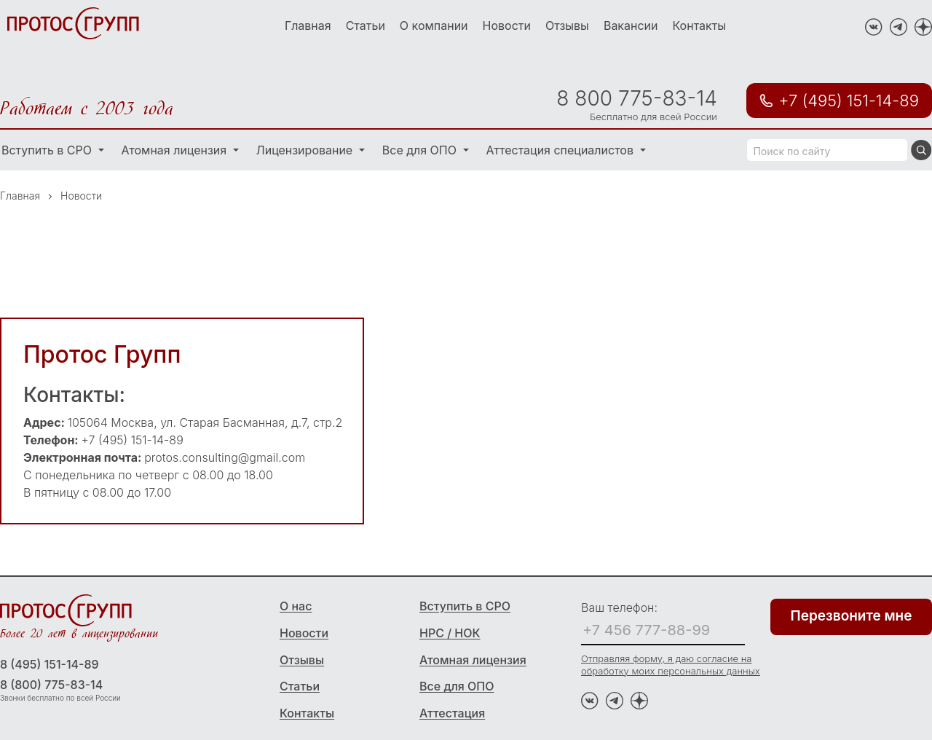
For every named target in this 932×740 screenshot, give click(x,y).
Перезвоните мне (851, 615)
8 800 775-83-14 (636, 98)
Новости (507, 25)
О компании (434, 25)
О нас (296, 606)
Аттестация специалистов (561, 150)
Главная (308, 25)
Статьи (365, 25)
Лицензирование (306, 150)
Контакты (700, 25)
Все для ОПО (421, 150)
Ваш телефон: (619, 607)
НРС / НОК (450, 633)
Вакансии (631, 25)
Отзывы (567, 25)
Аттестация (452, 713)
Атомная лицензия (176, 150)
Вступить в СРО (464, 606)
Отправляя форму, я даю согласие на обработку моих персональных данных (670, 665)
